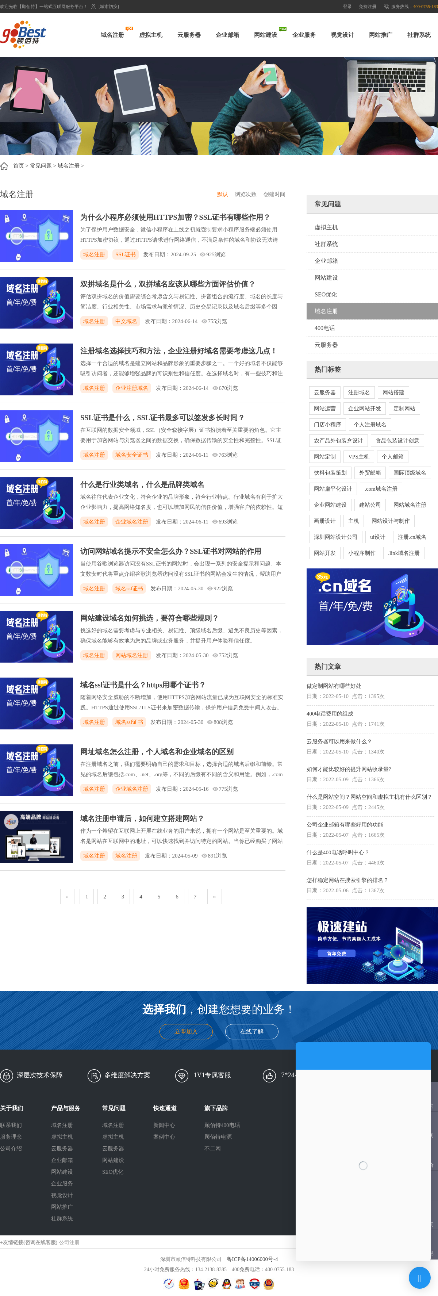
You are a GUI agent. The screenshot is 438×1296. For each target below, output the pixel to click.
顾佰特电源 (218, 1137)
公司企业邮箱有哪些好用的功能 (345, 825)
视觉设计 (342, 35)
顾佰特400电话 (222, 1125)
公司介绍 (11, 1148)
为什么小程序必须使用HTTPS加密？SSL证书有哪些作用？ (175, 217)
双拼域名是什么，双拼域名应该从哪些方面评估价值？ (168, 284)
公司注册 (69, 1242)
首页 (18, 166)
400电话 (325, 328)
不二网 (212, 1148)
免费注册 (367, 6)
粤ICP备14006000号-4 (252, 1259)
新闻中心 (164, 1125)
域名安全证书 (131, 455)
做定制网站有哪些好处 (334, 686)
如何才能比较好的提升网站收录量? (349, 769)
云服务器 (189, 35)
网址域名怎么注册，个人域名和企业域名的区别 (157, 752)
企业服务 (304, 35)
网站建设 (265, 35)
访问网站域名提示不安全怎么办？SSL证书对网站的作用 (170, 551)
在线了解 (252, 1031)
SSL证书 (125, 254)
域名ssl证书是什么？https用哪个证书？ (143, 685)
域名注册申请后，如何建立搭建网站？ (142, 818)
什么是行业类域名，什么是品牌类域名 (142, 484)
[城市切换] (109, 6)
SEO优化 (326, 294)
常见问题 (41, 166)
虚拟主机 (150, 35)
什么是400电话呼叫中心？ (338, 852)
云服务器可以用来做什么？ (339, 741)
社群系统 (419, 35)
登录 (347, 6)
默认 (222, 194)
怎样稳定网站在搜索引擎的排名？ (348, 880)
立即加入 (186, 1031)
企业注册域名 (131, 388)
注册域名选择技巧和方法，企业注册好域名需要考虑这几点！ (178, 351)
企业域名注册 (131, 522)
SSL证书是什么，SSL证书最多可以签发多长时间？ (162, 418)
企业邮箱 (227, 35)
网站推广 (380, 35)
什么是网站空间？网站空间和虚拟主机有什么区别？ (370, 797)
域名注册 (112, 35)
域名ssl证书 (129, 588)
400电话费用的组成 (330, 714)
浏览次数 (246, 194)
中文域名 (126, 321)
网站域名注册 (131, 655)
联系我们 (11, 1125)
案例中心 (164, 1137)
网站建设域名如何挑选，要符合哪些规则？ (149, 618)
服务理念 (11, 1137)
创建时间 (274, 194)
